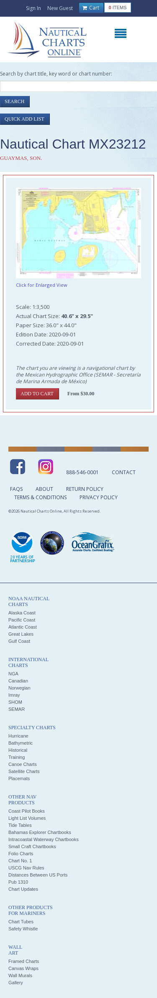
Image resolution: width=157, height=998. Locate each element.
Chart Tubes (20, 921)
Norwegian (19, 687)
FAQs (16, 489)
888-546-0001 (82, 472)
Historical (17, 750)
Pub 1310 (18, 881)
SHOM (15, 702)
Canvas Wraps (23, 968)
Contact (124, 472)
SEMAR (16, 709)
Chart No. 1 (20, 860)
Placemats (19, 778)
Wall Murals (20, 975)
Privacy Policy (99, 497)
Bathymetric (20, 742)
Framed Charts (23, 961)
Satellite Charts (24, 771)
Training (16, 757)
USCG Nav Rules (26, 867)
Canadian (18, 680)
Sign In (33, 8)
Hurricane (18, 735)
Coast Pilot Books (26, 811)
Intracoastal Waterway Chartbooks (43, 839)
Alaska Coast (22, 612)
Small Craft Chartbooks (32, 846)
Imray (14, 694)
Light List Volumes (27, 818)
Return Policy (84, 489)
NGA (13, 673)
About (44, 489)
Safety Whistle (23, 928)
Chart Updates (23, 889)
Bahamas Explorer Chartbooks (39, 832)
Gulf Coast (19, 641)
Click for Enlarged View (41, 285)
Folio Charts (20, 853)
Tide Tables (20, 825)
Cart (90, 8)
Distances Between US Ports (37, 874)
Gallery (15, 982)
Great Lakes (20, 634)
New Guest (60, 8)
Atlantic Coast (22, 626)
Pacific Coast (21, 619)
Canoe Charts (22, 764)
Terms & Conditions (40, 497)
